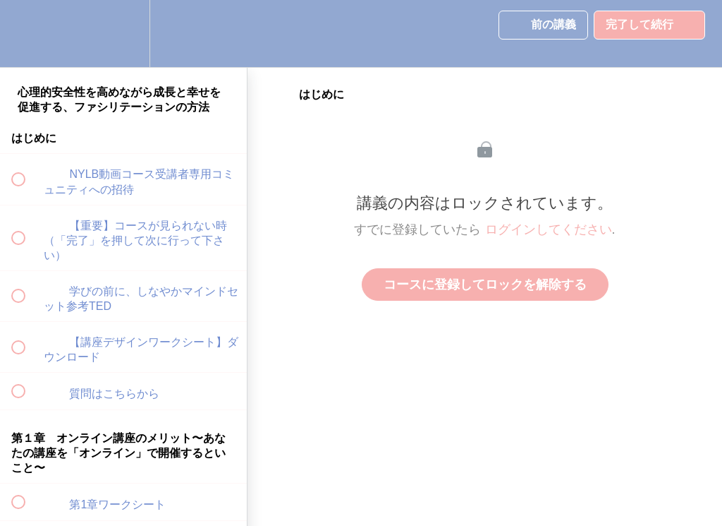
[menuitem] (123, 33)
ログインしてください (548, 229)
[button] (26, 33)
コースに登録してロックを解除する (485, 284)
